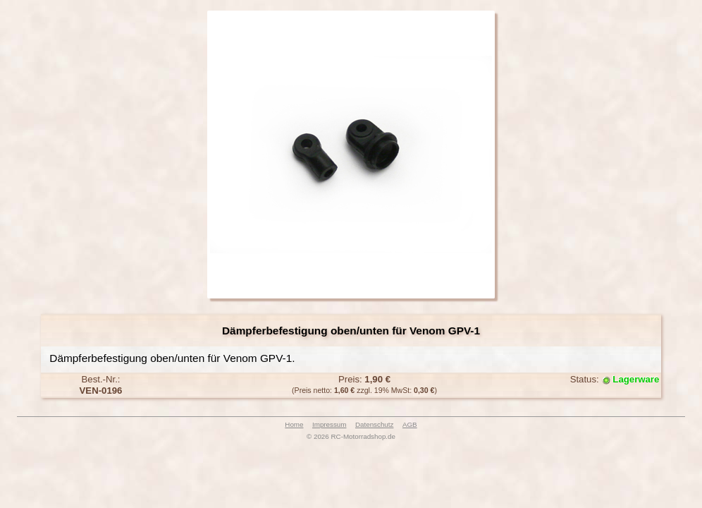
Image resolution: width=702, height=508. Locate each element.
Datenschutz (374, 424)
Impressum (329, 424)
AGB (409, 424)
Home (294, 424)
